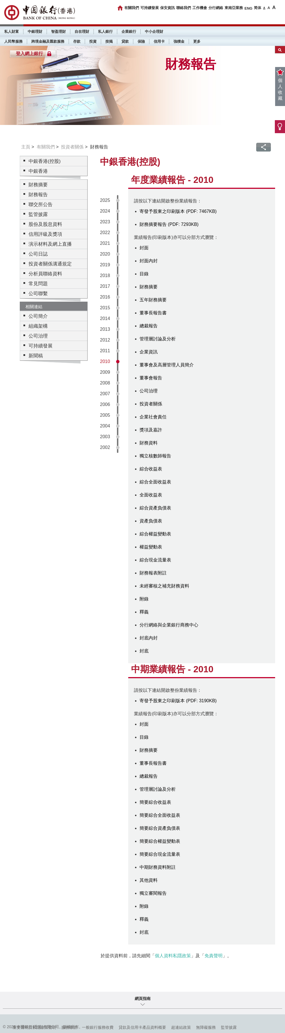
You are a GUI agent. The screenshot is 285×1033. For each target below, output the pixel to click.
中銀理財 (35, 31)
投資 (93, 41)
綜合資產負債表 (155, 507)
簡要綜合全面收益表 (160, 815)
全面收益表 (151, 494)
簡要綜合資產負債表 (160, 828)
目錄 (144, 273)
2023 (105, 221)
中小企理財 (154, 31)
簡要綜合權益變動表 (160, 841)
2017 (105, 286)
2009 (105, 372)
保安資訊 (167, 8)
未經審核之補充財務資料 (164, 586)
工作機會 (199, 8)
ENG (248, 8)
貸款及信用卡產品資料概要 (142, 1027)
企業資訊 (149, 351)
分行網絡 (215, 8)
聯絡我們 (183, 8)
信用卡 (159, 41)
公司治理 (149, 390)
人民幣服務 (13, 41)
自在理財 (82, 31)
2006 (105, 404)
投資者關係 (72, 146)
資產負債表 (151, 520)
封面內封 (149, 260)
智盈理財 (58, 31)
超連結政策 (181, 1027)
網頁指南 (143, 998)
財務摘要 (149, 286)
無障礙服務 (206, 1027)
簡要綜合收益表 (155, 802)
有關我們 (131, 8)
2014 (105, 318)
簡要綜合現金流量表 (160, 854)
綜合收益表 (151, 468)
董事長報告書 (153, 312)
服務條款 (69, 1027)
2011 (105, 350)
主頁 (25, 146)
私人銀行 (105, 31)
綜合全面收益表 (155, 481)
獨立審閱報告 (153, 893)
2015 (105, 307)
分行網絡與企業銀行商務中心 (169, 625)
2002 (105, 447)
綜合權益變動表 (155, 533)
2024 (105, 211)
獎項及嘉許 (151, 429)
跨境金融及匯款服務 (47, 41)
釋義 (144, 612)
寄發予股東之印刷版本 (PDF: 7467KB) (178, 211)
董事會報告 (151, 377)
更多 (197, 41)
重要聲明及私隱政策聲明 (34, 1027)
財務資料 (149, 442)
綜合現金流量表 (155, 559)
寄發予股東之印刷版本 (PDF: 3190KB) (178, 700)
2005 (105, 415)
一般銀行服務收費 (98, 1027)
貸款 (125, 41)
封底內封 (149, 638)
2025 (105, 200)
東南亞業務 (234, 8)
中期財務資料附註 (158, 867)
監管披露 (229, 1027)
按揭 (109, 41)
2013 (105, 329)
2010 (105, 361)
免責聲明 (213, 955)
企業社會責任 (153, 416)
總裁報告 (149, 325)
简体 (257, 8)
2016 (105, 297)
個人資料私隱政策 (173, 955)
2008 (105, 383)
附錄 (144, 599)
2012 (105, 340)
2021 (105, 243)
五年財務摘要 (153, 299)
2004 (105, 425)
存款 (77, 41)
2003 (105, 436)
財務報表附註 (153, 572)
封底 (144, 651)
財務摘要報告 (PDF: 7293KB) (169, 224)
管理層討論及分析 (158, 338)
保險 (141, 41)
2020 (105, 254)
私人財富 (11, 31)
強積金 (178, 41)
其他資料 (149, 880)
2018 (105, 275)
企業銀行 (128, 31)
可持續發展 (149, 8)
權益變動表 (151, 546)
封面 (144, 247)
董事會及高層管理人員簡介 (167, 364)
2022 (105, 232)
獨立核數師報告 (155, 455)
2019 (105, 264)
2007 (105, 393)
